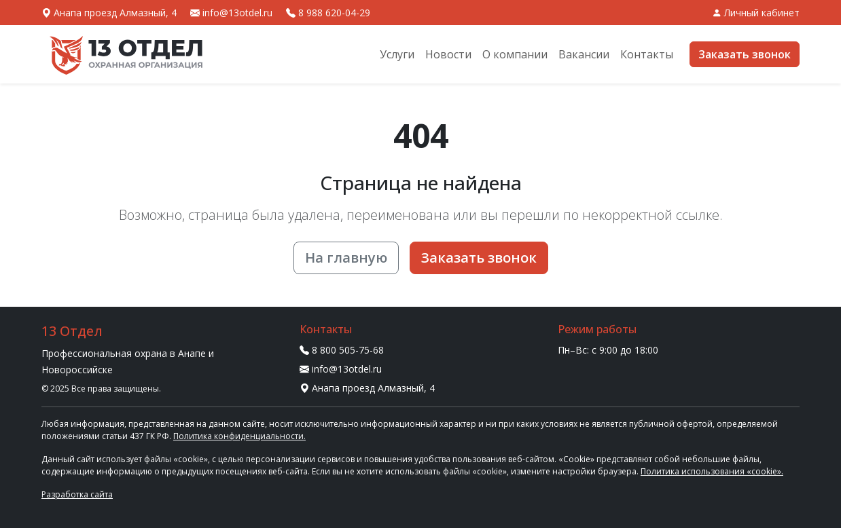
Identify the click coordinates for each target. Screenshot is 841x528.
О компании (515, 54)
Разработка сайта (77, 494)
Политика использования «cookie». (712, 471)
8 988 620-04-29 (328, 12)
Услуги (397, 54)
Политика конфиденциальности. (239, 436)
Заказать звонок (744, 54)
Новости (448, 54)
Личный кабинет (756, 12)
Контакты (646, 54)
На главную (346, 257)
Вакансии (583, 54)
